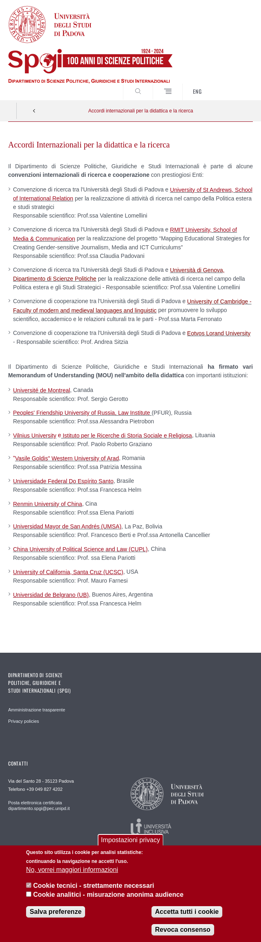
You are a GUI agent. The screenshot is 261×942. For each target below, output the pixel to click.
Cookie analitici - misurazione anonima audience (108, 896)
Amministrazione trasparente (36, 709)
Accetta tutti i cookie (187, 912)
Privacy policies (23, 721)
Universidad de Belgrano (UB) (51, 595)
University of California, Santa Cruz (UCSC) (68, 572)
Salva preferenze (55, 912)
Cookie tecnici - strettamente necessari (93, 886)
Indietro (34, 110)
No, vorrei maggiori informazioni (72, 871)
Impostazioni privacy (130, 841)
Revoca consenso (183, 930)
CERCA (235, 85)
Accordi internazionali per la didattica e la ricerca (140, 111)
